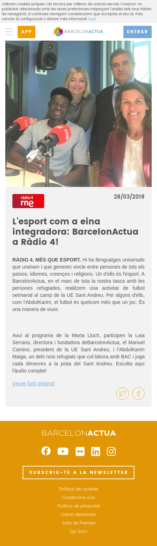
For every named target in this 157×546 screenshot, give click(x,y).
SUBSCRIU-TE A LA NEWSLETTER (78, 472)
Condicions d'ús (78, 498)
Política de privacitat (78, 506)
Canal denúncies (78, 515)
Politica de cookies (78, 489)
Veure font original (33, 384)
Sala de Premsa (78, 523)
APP (26, 32)
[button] (122, 393)
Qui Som (78, 532)
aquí (92, 19)
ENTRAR (137, 32)
